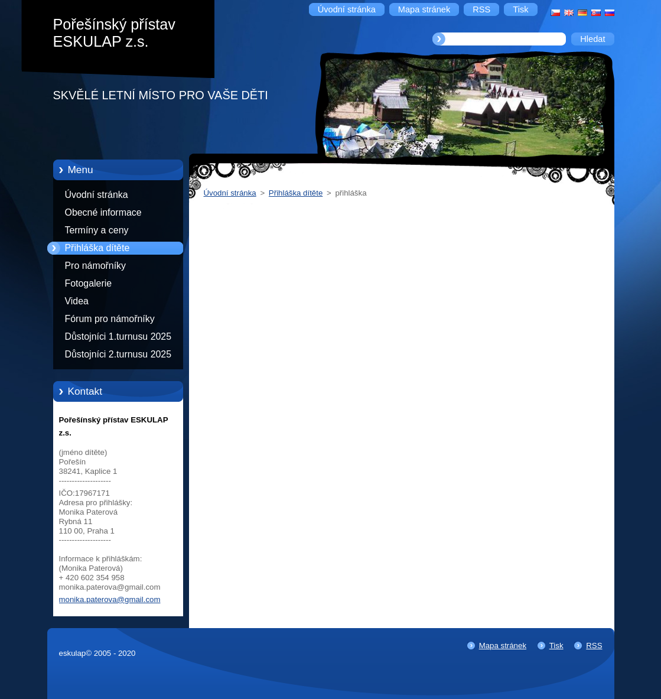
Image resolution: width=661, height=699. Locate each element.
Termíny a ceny (97, 230)
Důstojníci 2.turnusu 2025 (118, 354)
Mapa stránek (502, 645)
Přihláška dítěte (97, 248)
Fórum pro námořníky (110, 319)
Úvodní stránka (96, 195)
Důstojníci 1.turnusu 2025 (118, 336)
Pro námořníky (95, 266)
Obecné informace (103, 212)
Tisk (556, 645)
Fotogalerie (88, 283)
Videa (77, 301)
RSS (594, 645)
